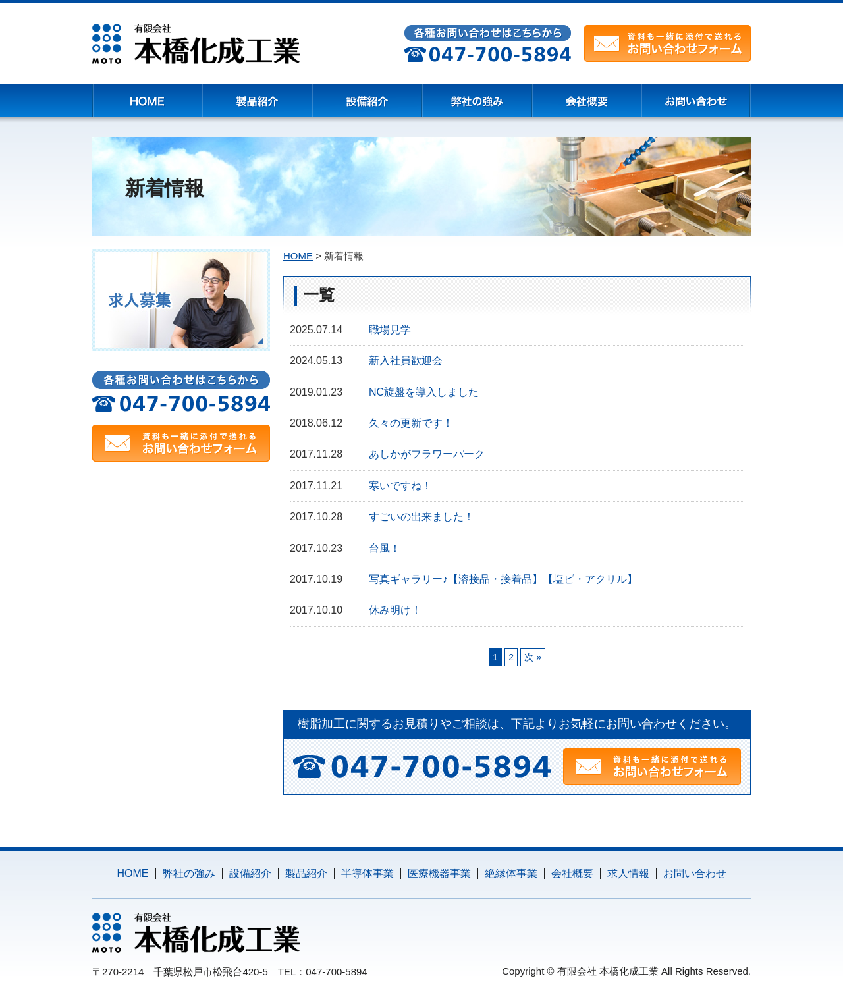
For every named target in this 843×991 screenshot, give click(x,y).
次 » (532, 657)
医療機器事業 (439, 873)
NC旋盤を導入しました (424, 392)
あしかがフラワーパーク (427, 454)
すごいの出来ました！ (421, 516)
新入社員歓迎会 (406, 360)
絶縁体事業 (511, 873)
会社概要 (572, 873)
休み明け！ (395, 610)
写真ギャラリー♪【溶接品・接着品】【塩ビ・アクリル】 (503, 579)
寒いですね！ (400, 485)
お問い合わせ (694, 873)
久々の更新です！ (411, 423)
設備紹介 (250, 873)
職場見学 (390, 329)
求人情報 (628, 873)
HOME (133, 873)
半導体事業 (367, 873)
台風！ (384, 548)
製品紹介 (306, 873)
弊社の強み (189, 873)
